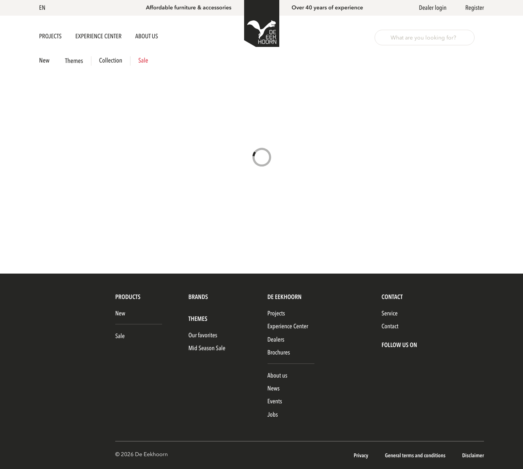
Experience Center (99, 36)
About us (277, 375)
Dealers (276, 339)
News (274, 388)
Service (390, 313)
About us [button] (146, 36)
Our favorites (202, 335)
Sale (143, 61)
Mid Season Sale (206, 348)
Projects (51, 36)
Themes (74, 61)
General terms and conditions (415, 456)
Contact (390, 326)
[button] (43, 8)
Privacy (361, 456)
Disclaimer (473, 456)
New (44, 61)
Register (474, 8)
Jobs (273, 414)
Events (275, 401)
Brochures (279, 352)
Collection (110, 61)
